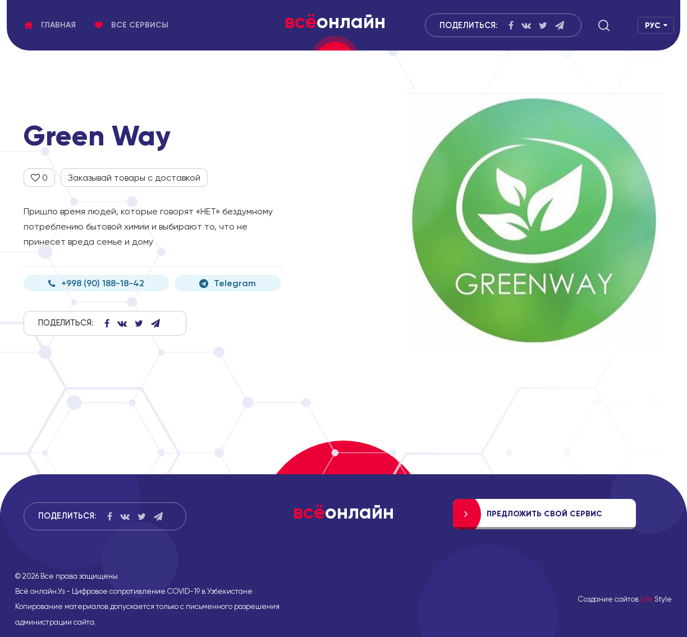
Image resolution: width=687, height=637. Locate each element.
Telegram (227, 283)
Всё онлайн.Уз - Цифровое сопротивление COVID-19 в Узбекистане (134, 590)
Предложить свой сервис (544, 514)
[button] (604, 25)
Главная (50, 25)
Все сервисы (131, 25)
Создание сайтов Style (625, 598)
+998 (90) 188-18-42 (96, 283)
